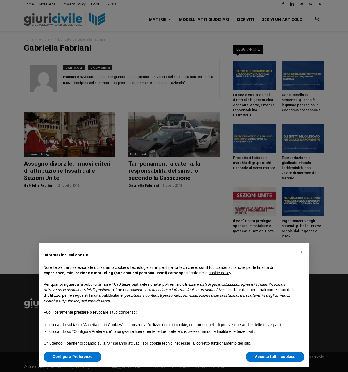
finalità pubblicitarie (106, 295)
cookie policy (220, 273)
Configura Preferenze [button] (72, 356)
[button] (301, 251)
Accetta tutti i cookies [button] (275, 356)
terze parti (130, 284)
